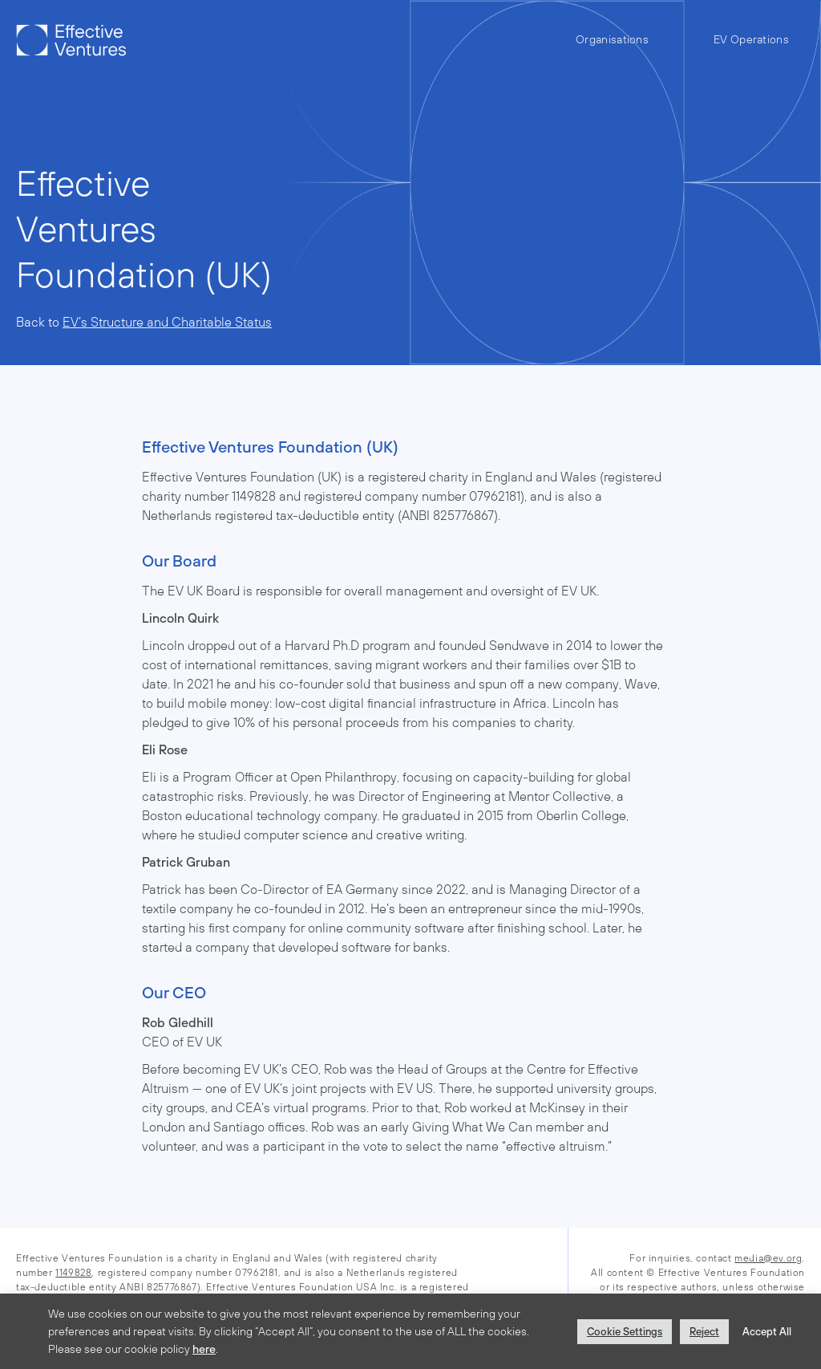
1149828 (73, 1272)
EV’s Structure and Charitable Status (167, 322)
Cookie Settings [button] (624, 1332)
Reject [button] (704, 1332)
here (204, 1349)
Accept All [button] (766, 1332)
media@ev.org (768, 1258)
